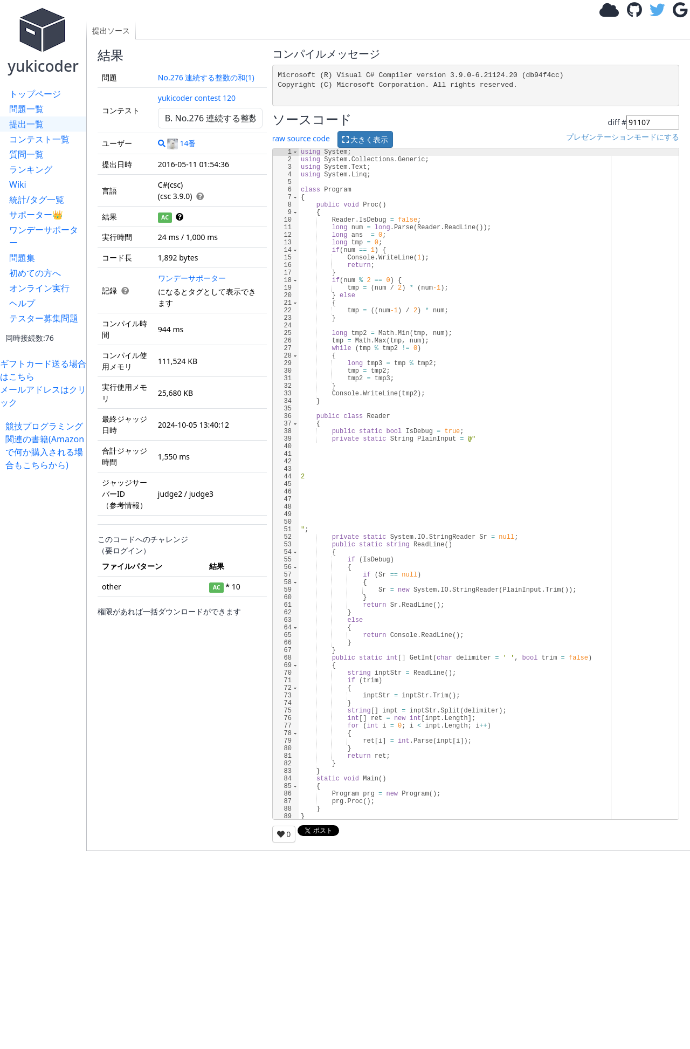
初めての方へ (35, 273)
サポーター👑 (36, 215)
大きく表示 (365, 139)
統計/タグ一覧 (36, 199)
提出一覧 (26, 124)
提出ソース (111, 30)
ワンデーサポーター (43, 236)
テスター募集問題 (43, 318)
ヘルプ (22, 303)
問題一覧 (26, 109)
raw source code (301, 139)
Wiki (17, 184)
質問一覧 (26, 154)
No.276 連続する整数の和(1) (206, 77)
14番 (181, 143)
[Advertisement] (45, 633)
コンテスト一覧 (39, 139)
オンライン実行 (39, 288)
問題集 (22, 258)
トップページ (35, 94)
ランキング (30, 169)
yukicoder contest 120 (197, 98)
